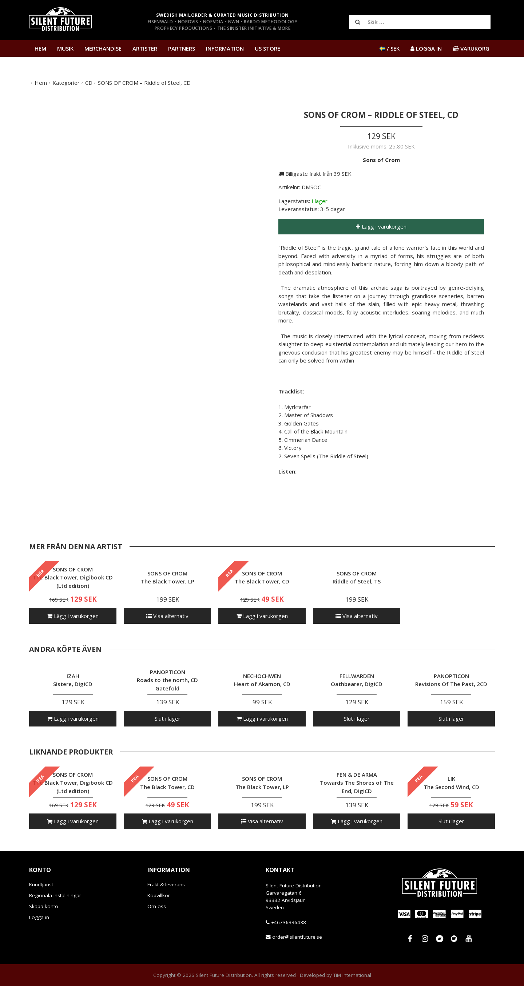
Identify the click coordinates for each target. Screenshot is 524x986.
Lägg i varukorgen (381, 226)
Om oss (156, 906)
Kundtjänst (41, 884)
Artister (144, 48)
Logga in (39, 917)
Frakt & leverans (166, 884)
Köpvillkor (158, 895)
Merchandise (103, 48)
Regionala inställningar (55, 895)
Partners (181, 48)
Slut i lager (167, 718)
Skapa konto (43, 906)
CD (88, 82)
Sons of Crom (381, 159)
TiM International (352, 975)
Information (225, 48)
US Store (267, 48)
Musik (65, 48)
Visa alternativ (167, 615)
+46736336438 (288, 922)
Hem (40, 48)
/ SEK (390, 48)
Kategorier (66, 82)
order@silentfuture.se (297, 937)
